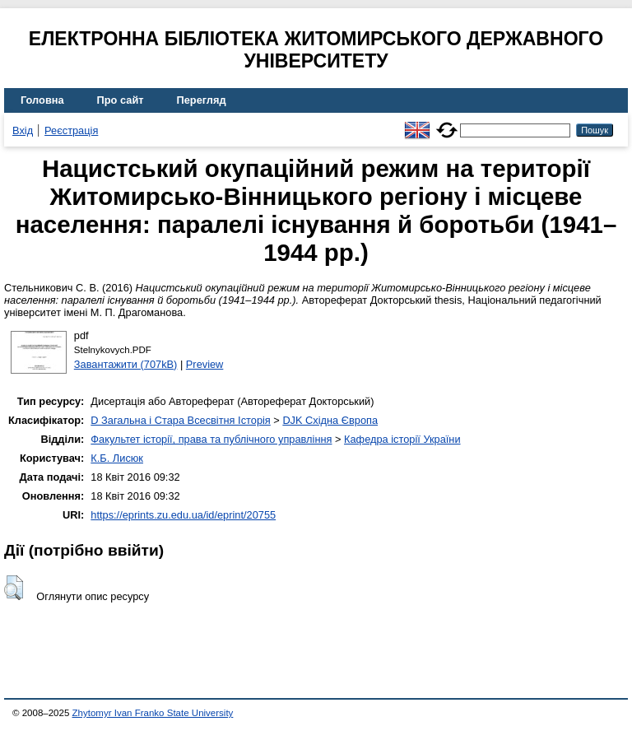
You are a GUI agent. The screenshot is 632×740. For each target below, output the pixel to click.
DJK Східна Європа (330, 420)
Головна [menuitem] (42, 100)
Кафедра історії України (402, 439)
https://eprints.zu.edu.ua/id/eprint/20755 (183, 515)
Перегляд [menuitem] (201, 100)
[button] (13, 587)
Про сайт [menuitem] (120, 100)
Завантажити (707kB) (126, 364)
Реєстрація (71, 130)
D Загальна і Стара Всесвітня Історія (180, 420)
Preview (205, 364)
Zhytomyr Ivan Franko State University (153, 713)
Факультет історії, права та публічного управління (211, 439)
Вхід (22, 130)
